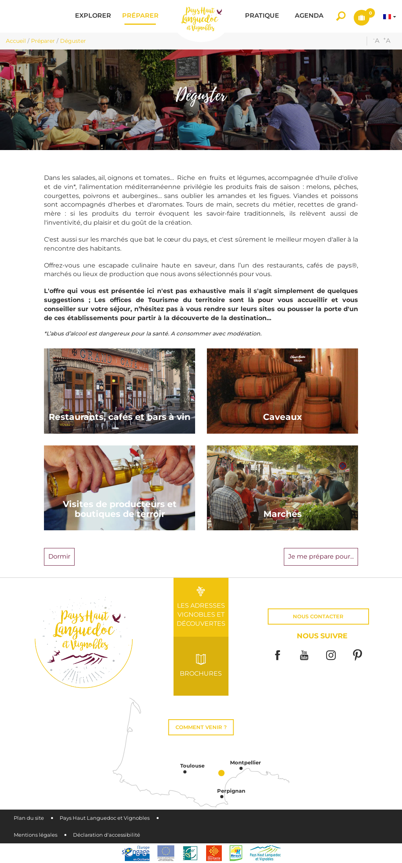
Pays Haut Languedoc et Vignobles (105, 818)
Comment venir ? (201, 727)
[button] (93, 16)
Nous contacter (318, 616)
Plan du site (29, 818)
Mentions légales (35, 835)
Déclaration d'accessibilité (106, 835)
